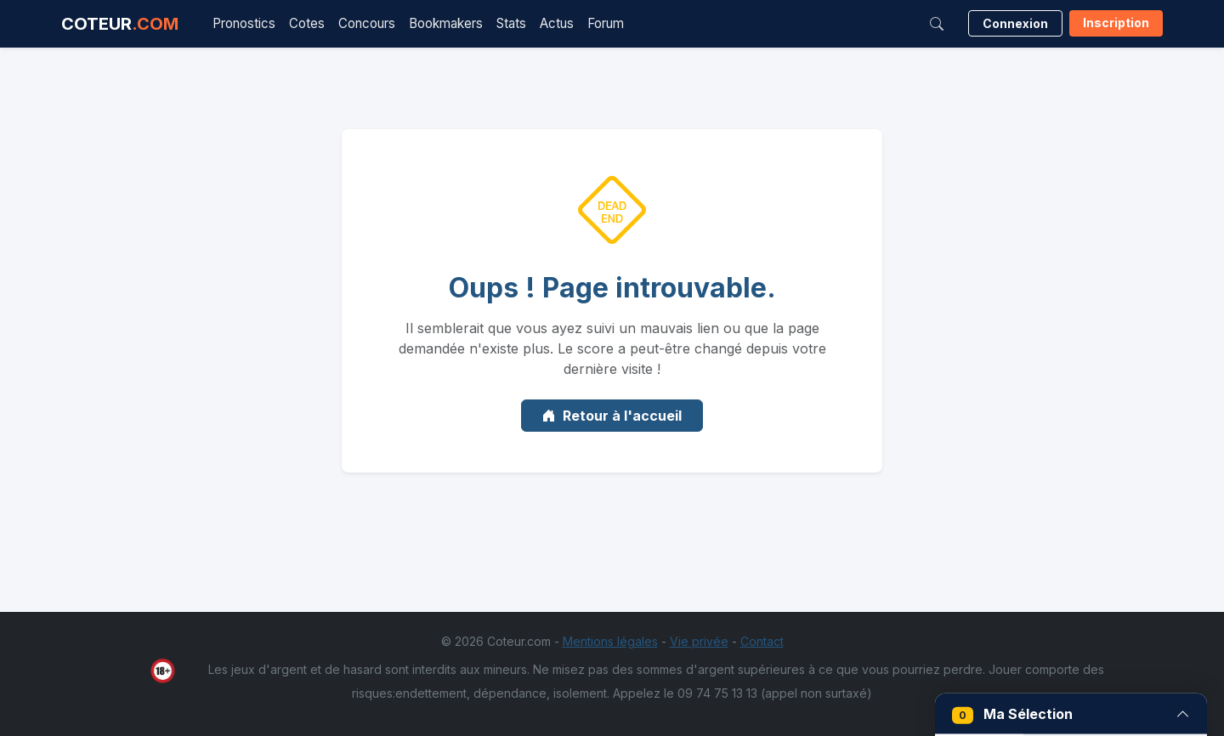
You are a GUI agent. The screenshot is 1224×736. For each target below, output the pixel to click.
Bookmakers (446, 23)
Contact (762, 641)
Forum (605, 23)
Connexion (1015, 23)
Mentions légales (610, 641)
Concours (366, 23)
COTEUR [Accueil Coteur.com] (119, 24)
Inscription (1116, 22)
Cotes (307, 23)
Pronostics (243, 23)
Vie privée (699, 641)
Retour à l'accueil (612, 415)
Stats (511, 23)
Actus (557, 23)
